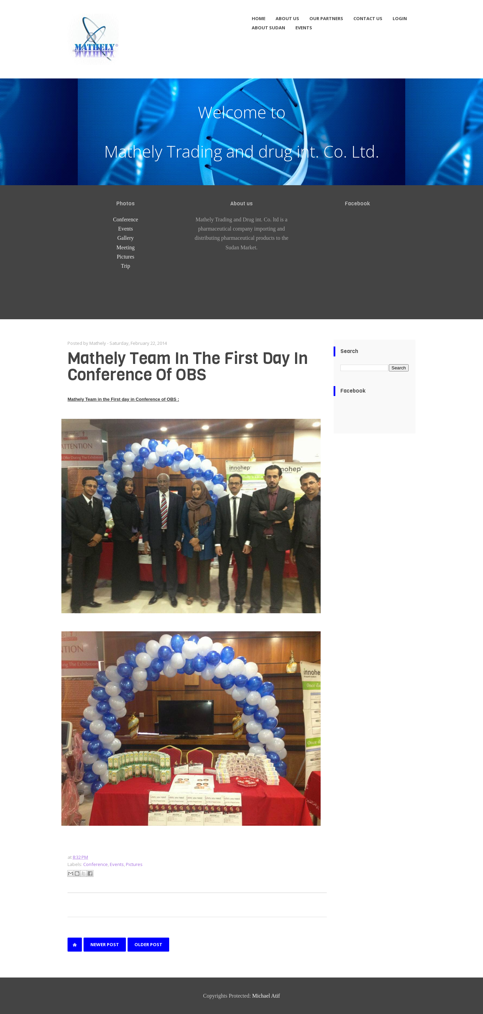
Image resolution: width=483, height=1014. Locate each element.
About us (287, 18)
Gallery (125, 238)
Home (258, 18)
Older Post (148, 944)
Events (303, 28)
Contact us (367, 18)
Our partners (326, 18)
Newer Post (104, 944)
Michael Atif (266, 996)
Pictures (125, 257)
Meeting (125, 247)
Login (400, 18)
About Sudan (268, 28)
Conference (125, 219)
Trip (125, 266)
